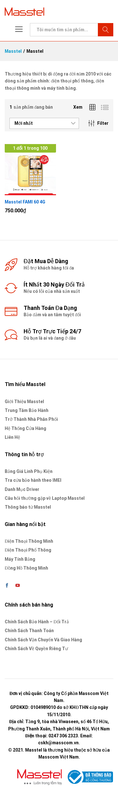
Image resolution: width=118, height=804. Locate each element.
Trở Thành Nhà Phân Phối (31, 419)
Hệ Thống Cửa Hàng (25, 428)
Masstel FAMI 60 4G (25, 201)
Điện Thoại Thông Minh (29, 541)
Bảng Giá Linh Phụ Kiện (29, 471)
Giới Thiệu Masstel (24, 401)
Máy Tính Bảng (20, 559)
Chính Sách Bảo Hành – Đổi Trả (37, 621)
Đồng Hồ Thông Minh (26, 568)
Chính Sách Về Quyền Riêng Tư (36, 648)
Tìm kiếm (105, 29)
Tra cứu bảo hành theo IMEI (33, 480)
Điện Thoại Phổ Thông (28, 550)
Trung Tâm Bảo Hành (26, 410)
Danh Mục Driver (22, 489)
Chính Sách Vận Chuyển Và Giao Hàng (43, 639)
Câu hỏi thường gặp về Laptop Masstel (45, 498)
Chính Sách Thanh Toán (29, 630)
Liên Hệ (12, 437)
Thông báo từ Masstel (28, 507)
